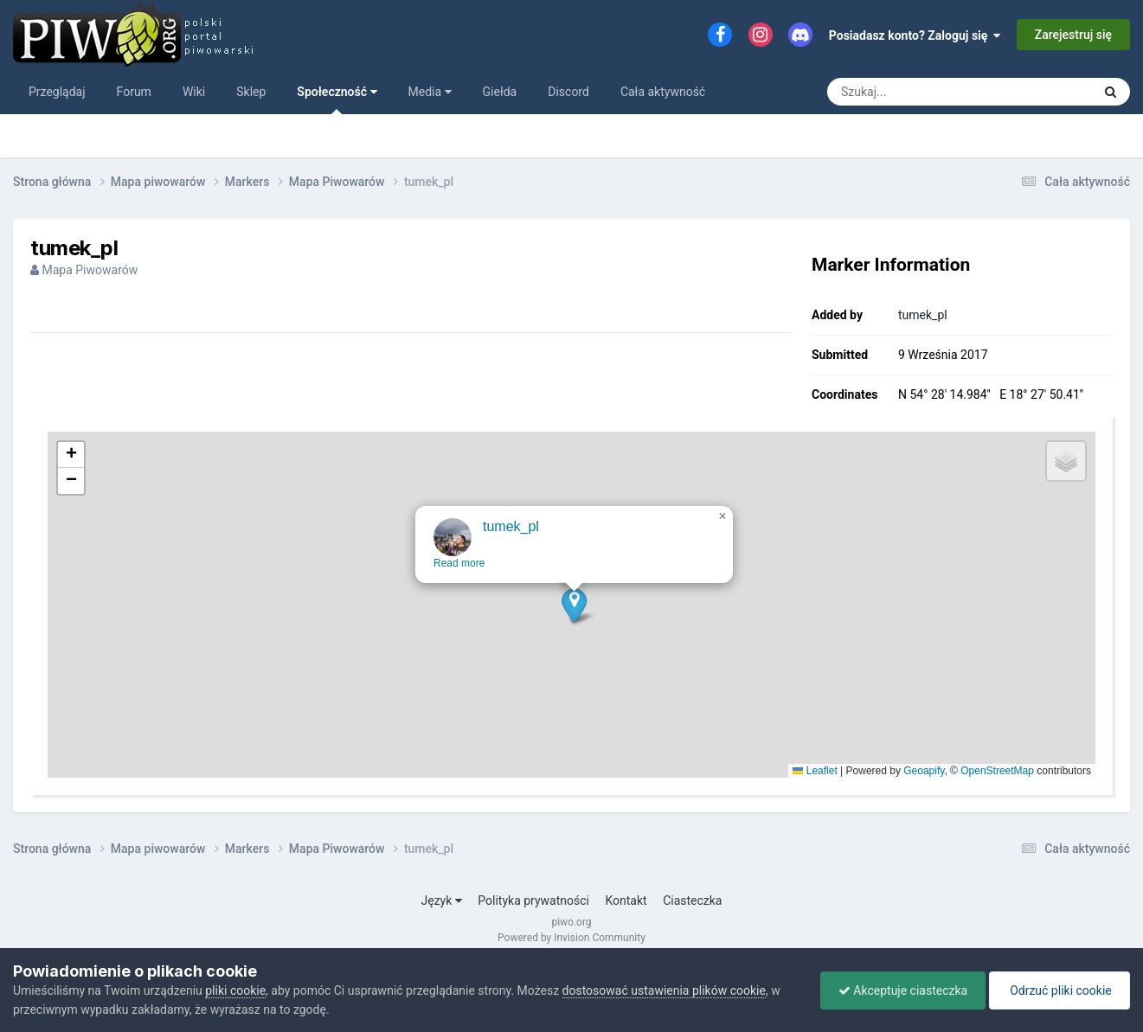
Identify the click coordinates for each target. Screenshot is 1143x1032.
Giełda (500, 92)
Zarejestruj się (1073, 35)
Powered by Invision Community (571, 938)
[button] (575, 616)
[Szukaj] (920, 92)
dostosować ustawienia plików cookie (664, 990)
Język (441, 900)
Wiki (194, 92)
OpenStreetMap (997, 771)
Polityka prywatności (533, 900)
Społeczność (336, 99)
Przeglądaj (57, 92)
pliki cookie (235, 990)
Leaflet (815, 771)
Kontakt (625, 900)
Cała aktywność (662, 92)
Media (430, 92)
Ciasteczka (692, 900)
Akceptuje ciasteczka (902, 990)
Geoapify (923, 771)
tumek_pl (922, 315)
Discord (568, 92)
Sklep (251, 92)
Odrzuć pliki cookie (1059, 990)
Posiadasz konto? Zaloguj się (915, 35)
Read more (459, 574)
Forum (134, 92)
